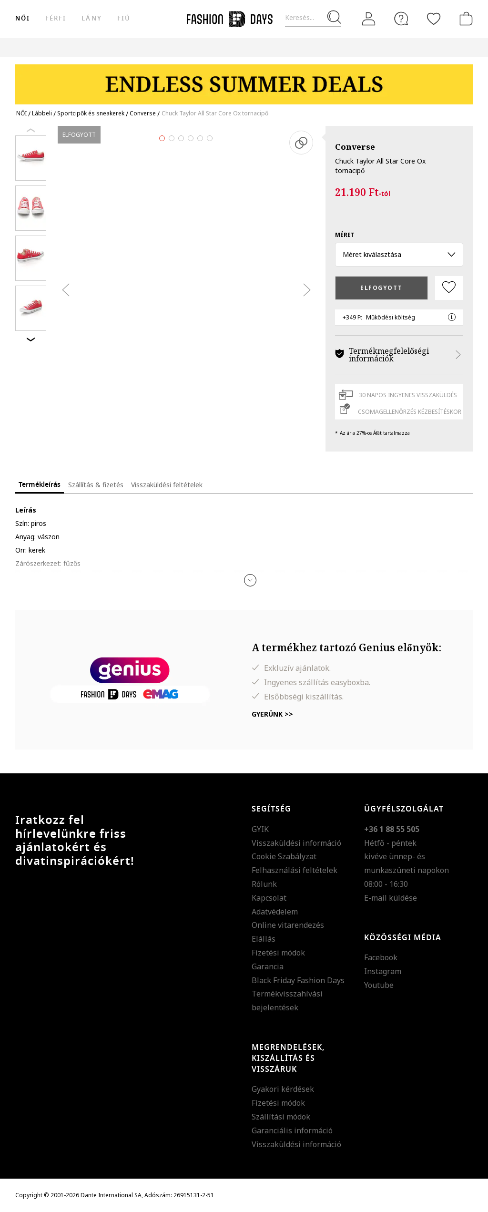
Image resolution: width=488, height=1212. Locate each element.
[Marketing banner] (244, 79)
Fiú (124, 18)
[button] (250, 580)
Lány (91, 18)
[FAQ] (401, 18)
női (22, 18)
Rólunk (264, 884)
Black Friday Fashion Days (298, 980)
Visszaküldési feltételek (167, 484)
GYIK (260, 829)
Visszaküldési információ (296, 843)
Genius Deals (339, 47)
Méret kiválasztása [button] (399, 254)
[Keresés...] (313, 18)
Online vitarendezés (288, 925)
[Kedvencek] (433, 18)
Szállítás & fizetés (95, 484)
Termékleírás (40, 485)
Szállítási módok (281, 1116)
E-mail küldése (390, 898)
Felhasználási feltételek (294, 870)
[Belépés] (368, 19)
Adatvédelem (275, 911)
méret (345, 235)
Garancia (268, 966)
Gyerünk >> (272, 714)
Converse (355, 146)
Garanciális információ (292, 1130)
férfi (55, 18)
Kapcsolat (269, 898)
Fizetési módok (278, 952)
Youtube (379, 985)
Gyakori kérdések (283, 1089)
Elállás (263, 939)
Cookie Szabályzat (284, 856)
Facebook (380, 957)
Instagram (382, 971)
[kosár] (464, 18)
